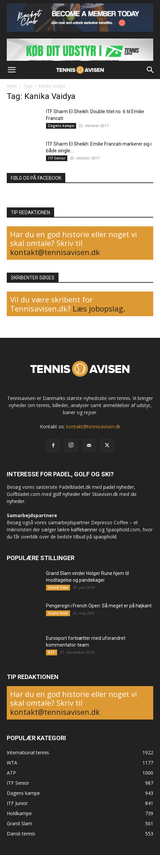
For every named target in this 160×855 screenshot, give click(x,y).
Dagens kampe (61, 125)
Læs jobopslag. (99, 308)
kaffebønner (84, 529)
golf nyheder (66, 494)
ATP (51, 652)
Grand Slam (58, 587)
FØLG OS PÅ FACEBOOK (36, 178)
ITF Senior (56, 158)
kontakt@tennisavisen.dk (55, 252)
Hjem (12, 86)
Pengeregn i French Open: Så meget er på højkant (99, 605)
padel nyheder (118, 487)
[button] (11, 70)
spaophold (104, 536)
